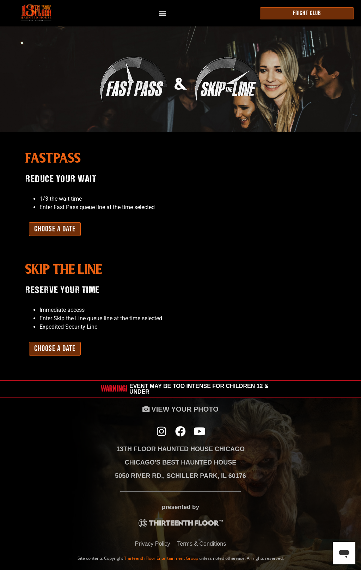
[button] (162, 13)
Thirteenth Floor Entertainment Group (161, 558)
